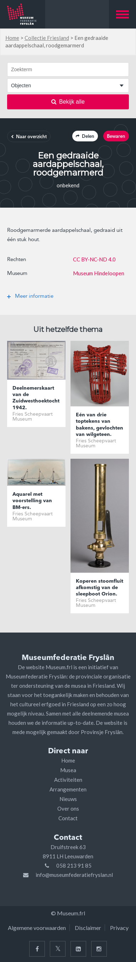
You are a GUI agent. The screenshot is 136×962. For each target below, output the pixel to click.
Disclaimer (88, 927)
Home (12, 38)
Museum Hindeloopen (98, 273)
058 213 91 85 (73, 865)
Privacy (119, 927)
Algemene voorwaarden (37, 927)
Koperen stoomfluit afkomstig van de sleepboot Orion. (99, 588)
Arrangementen (68, 789)
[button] (122, 14)
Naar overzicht (29, 137)
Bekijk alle (68, 102)
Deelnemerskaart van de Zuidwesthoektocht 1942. (35, 398)
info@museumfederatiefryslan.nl (74, 875)
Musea (68, 770)
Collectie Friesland (47, 38)
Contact (68, 818)
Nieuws (68, 799)
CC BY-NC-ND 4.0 (94, 259)
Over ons (68, 808)
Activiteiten (68, 779)
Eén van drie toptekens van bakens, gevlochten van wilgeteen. (99, 424)
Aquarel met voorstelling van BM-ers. (32, 501)
